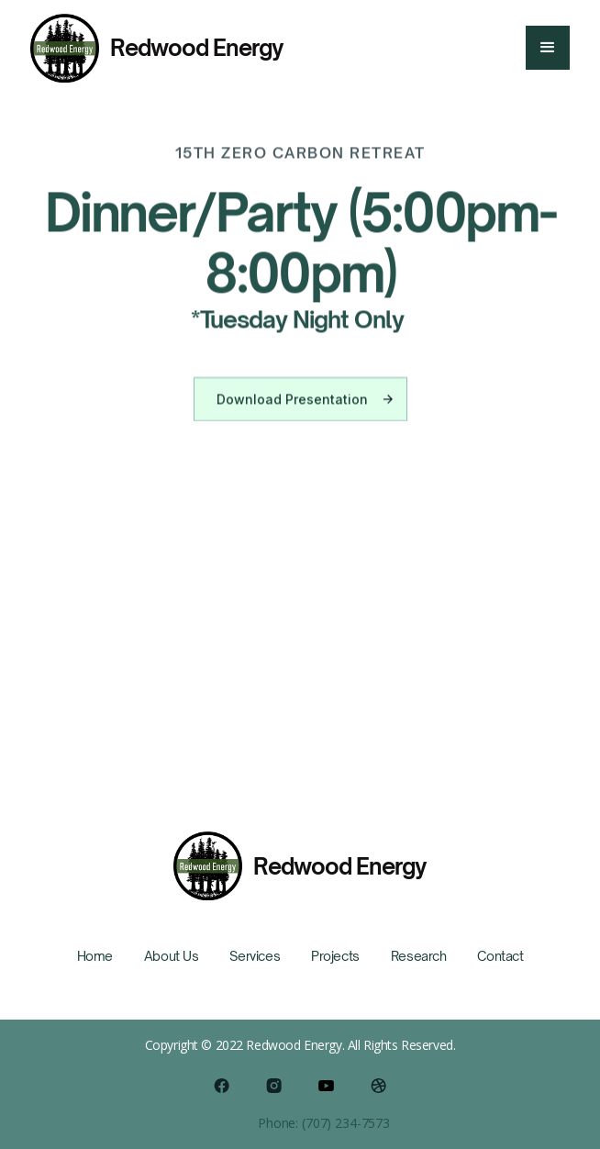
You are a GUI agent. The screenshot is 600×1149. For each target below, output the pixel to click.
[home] (156, 48)
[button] (548, 48)
